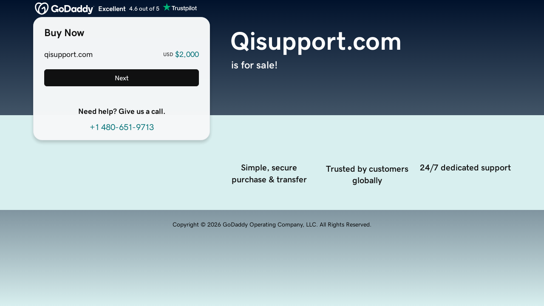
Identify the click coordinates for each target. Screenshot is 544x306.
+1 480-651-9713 (122, 127)
